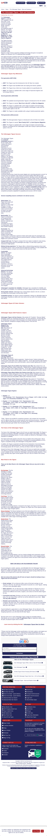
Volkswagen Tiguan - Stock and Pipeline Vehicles (26, 680)
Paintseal (5, 733)
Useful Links (28, 768)
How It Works (6, 730)
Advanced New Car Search (9, 697)
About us (13, 768)
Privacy (20, 768)
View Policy (36, 831)
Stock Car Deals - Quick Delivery (11, 693)
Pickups (28, 711)
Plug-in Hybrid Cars (7, 711)
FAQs (4, 728)
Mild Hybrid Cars (7, 713)
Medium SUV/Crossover (32, 695)
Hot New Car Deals (7, 689)
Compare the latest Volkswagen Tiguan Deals (24, 657)
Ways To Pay (6, 737)
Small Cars (28, 689)
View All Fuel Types (7, 717)
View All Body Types (31, 699)
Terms (24, 768)
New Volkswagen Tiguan (20, 667)
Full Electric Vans (30, 707)
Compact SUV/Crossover (32, 693)
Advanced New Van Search (9, 699)
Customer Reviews (7, 725)
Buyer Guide (6, 723)
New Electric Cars (7, 707)
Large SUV (28, 697)
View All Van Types (30, 717)
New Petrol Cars (7, 715)
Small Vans (29, 709)
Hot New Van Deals (8, 691)
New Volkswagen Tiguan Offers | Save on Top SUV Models (28, 662)
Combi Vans (29, 713)
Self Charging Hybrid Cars (9, 709)
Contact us (34, 768)
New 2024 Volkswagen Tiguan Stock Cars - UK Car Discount (29, 676)
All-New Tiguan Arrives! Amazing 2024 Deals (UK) (26, 671)
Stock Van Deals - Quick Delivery (11, 695)
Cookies (16, 768)
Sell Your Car (6, 735)
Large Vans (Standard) (31, 715)
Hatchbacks (29, 691)
